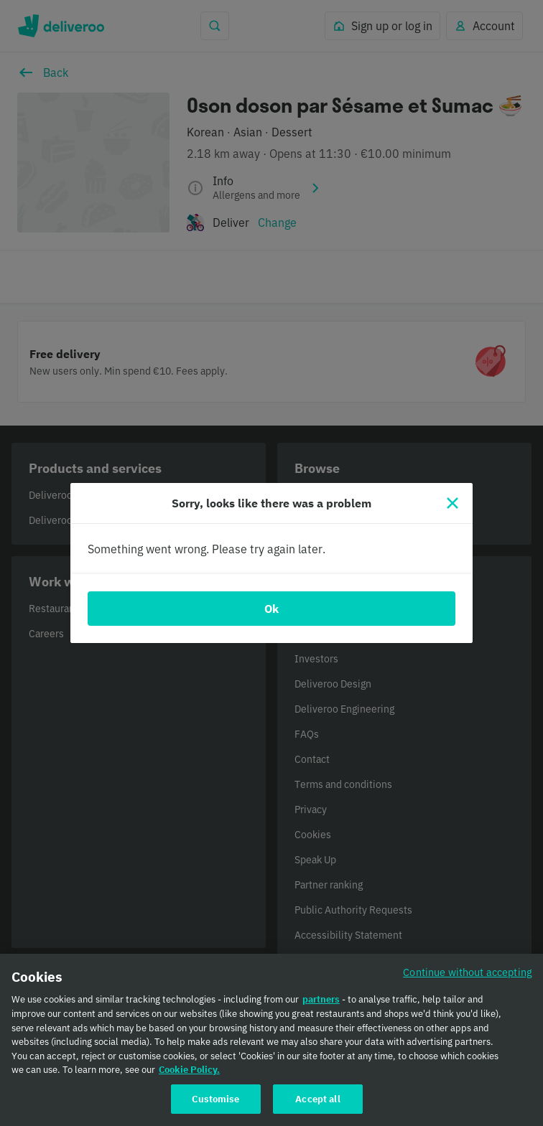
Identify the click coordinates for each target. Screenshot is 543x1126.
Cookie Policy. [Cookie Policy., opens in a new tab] (189, 1078)
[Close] (452, 503)
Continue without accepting (467, 980)
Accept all (317, 1108)
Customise (215, 1108)
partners (321, 1009)
